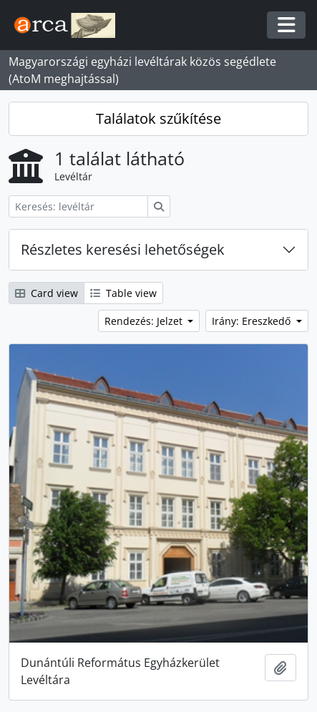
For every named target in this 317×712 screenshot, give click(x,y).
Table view (123, 293)
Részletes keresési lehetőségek (123, 249)
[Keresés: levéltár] (78, 206)
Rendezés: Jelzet (144, 321)
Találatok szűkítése (158, 118)
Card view (46, 293)
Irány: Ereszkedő (252, 321)
